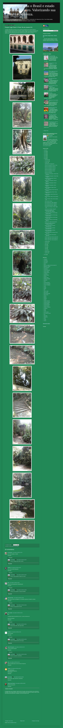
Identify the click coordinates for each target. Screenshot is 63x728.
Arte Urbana (46, 261)
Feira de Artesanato (47, 283)
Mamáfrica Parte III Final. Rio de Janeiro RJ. (53, 108)
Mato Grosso (46, 292)
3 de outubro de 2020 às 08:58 (21, 639)
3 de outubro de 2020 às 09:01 (21, 624)
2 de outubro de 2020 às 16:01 (16, 567)
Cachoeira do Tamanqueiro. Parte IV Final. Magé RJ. (51, 179)
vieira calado (10, 612)
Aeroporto (45, 259)
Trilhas (45, 319)
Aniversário (46, 260)
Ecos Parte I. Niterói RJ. (53, 114)
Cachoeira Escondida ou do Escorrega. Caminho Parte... (51, 213)
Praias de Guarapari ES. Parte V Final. (51, 165)
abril (46, 248)
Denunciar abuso (46, 323)
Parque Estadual (46, 303)
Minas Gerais (46, 294)
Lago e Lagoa (46, 291)
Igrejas (45, 288)
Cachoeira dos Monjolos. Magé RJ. (50, 209)
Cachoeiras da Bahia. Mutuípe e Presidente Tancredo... (50, 224)
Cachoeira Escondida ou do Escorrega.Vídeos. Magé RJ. (50, 211)
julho (46, 244)
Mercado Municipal (47, 293)
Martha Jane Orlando (11, 683)
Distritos (45, 276)
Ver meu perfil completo (47, 145)
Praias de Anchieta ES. (48, 172)
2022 (45, 155)
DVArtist (9, 567)
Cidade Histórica (46, 272)
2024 (45, 152)
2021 (45, 157)
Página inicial (22, 720)
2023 (45, 154)
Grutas (45, 287)
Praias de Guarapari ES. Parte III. (50, 168)
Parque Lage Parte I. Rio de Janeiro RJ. (51, 239)
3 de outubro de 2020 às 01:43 (15, 662)
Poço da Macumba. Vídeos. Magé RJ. (51, 202)
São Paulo (45, 315)
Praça (45, 309)
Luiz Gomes (13, 559)
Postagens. (46, 308)
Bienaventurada (10, 597)
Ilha (44, 289)
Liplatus (9, 668)
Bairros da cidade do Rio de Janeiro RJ (50, 265)
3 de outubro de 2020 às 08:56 (21, 654)
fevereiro (46, 251)
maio (46, 247)
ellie (8, 582)
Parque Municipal (47, 304)
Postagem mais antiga (35, 720)
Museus (45, 297)
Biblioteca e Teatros (47, 266)
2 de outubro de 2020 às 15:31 (17, 552)
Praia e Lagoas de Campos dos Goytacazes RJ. (53, 72)
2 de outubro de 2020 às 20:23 (17, 612)
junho (46, 245)
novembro (46, 161)
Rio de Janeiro (16, 546)
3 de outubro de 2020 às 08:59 (20, 683)
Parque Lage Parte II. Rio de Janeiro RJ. (51, 238)
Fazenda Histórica (47, 282)
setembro (46, 241)
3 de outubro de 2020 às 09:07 (21, 559)
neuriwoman (10, 552)
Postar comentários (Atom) (12, 722)
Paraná (45, 299)
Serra (45, 318)
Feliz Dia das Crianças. (48, 201)
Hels (8, 662)
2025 (45, 151)
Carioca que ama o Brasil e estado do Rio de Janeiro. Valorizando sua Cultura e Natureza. (30, 10)
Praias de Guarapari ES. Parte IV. (50, 166)
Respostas (10, 557)
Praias (45, 310)
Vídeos (45, 320)
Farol (45, 281)
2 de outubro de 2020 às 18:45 (14, 582)
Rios (44, 314)
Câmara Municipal (47, 270)
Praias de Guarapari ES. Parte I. (50, 170)
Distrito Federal (46, 275)
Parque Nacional (11, 546)
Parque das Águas (47, 302)
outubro (46, 162)
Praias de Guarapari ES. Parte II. (50, 169)
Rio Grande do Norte (47, 313)
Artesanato (45, 262)
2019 (45, 254)
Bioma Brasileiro (46, 267)
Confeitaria (45, 273)
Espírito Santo (46, 277)
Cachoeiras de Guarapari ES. (49, 163)
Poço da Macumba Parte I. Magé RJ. (51, 205)
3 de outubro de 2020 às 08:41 (16, 668)
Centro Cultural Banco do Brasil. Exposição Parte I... (50, 226)
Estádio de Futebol (47, 278)
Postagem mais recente (9, 720)
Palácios (45, 298)
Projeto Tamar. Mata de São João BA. (51, 221)
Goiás (45, 286)
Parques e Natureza (47, 307)
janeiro (46, 252)
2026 (45, 150)
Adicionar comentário (9, 688)
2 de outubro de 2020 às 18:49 (19, 597)
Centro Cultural (46, 271)
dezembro (46, 159)
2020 (45, 158)
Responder (9, 555)
